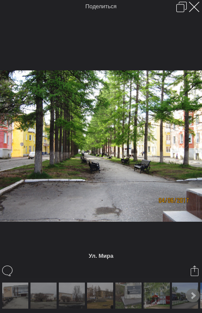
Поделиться (101, 6)
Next (193, 296)
